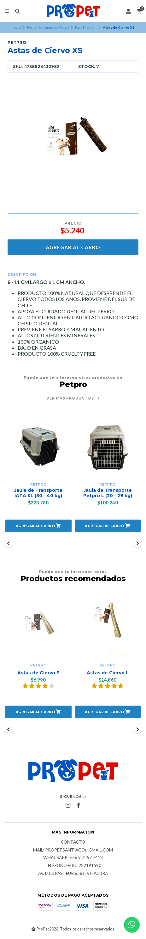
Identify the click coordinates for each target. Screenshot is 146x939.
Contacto (73, 842)
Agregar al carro (73, 247)
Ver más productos (73, 398)
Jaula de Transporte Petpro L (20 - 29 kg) (107, 493)
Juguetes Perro (56, 27)
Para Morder (85, 27)
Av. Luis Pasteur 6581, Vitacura (73, 873)
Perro (32, 27)
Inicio (16, 27)
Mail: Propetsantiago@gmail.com (73, 850)
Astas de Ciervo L (108, 673)
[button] (38, 526)
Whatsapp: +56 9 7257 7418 (73, 858)
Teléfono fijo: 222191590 (73, 866)
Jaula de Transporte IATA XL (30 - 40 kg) (38, 493)
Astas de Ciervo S (38, 673)
